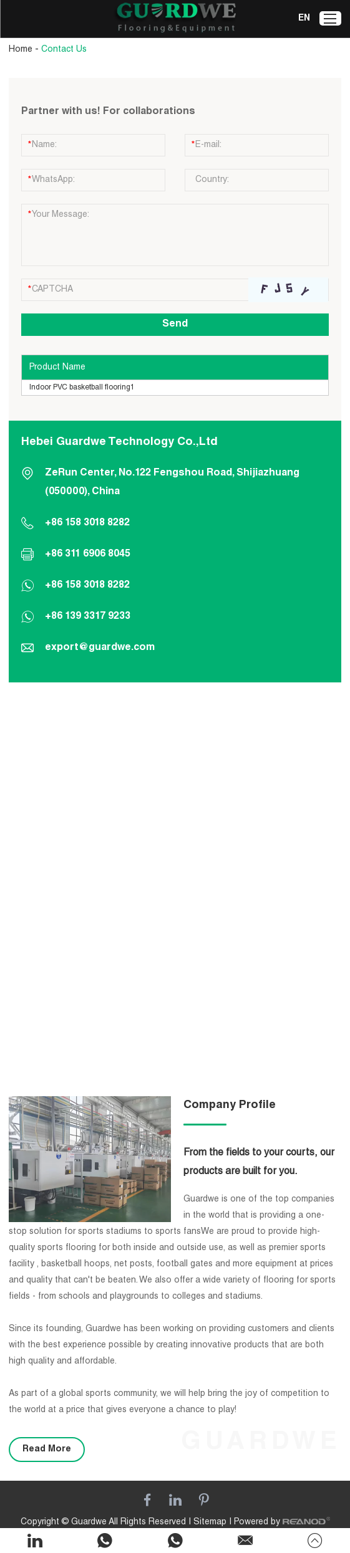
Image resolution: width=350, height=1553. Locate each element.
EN (304, 18)
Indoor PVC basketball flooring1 (82, 387)
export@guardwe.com (100, 648)
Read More (46, 1449)
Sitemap (209, 1522)
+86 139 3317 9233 (87, 617)
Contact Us (64, 49)
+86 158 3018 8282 (87, 586)
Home (20, 49)
